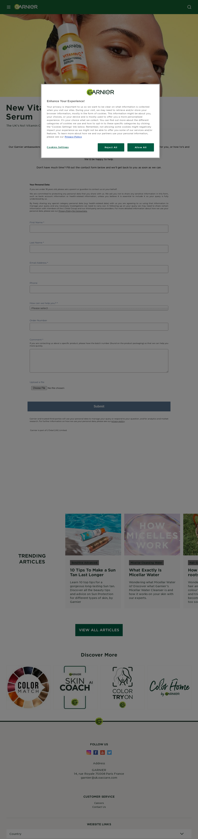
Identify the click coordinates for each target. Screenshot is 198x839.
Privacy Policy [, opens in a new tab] (73, 136)
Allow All (141, 147)
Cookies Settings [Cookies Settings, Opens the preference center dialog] (58, 147)
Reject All (111, 147)
